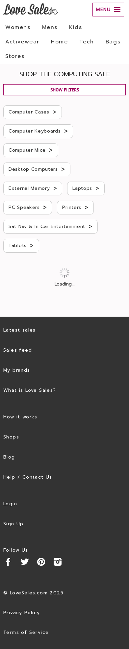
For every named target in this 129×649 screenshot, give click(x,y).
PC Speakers (28, 207)
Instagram (58, 562)
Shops (11, 437)
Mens (50, 27)
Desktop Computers (37, 169)
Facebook (8, 562)
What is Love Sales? (29, 390)
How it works (20, 416)
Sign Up (13, 523)
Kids (75, 27)
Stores (15, 56)
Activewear (22, 42)
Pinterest (41, 562)
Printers (75, 207)
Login (10, 503)
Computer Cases (33, 112)
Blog (9, 457)
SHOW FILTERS (64, 90)
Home (59, 42)
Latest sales (19, 330)
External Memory (33, 188)
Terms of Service (26, 632)
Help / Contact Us (27, 477)
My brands (16, 370)
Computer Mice (31, 150)
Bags (113, 42)
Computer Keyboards (38, 131)
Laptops (85, 188)
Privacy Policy (21, 612)
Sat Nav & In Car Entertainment (50, 226)
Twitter (25, 562)
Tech (86, 42)
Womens (18, 27)
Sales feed (17, 350)
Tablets (21, 245)
